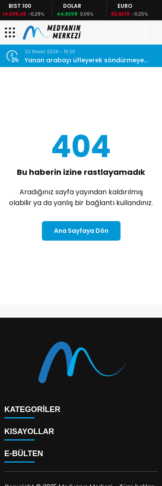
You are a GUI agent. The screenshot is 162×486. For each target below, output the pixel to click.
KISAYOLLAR (29, 431)
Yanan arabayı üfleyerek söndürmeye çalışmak (84, 60)
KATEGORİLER (32, 409)
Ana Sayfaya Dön (81, 230)
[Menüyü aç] (11, 32)
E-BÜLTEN (23, 453)
